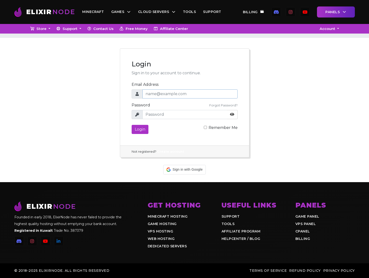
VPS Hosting (160, 231)
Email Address (145, 84)
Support (213, 12)
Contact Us (100, 28)
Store (39, 28)
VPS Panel (305, 224)
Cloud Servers (157, 12)
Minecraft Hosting (168, 216)
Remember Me (223, 127)
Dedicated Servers (167, 246)
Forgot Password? (223, 105)
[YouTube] (305, 12)
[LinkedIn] (59, 241)
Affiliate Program (241, 231)
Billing (253, 12)
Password (141, 105)
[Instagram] (290, 12)
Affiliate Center (170, 28)
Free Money (133, 28)
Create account (170, 151)
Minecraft (94, 12)
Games (122, 12)
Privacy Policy (339, 270)
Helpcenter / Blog (241, 239)
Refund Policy (305, 270)
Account (328, 28)
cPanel (302, 231)
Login (140, 129)
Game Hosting (162, 224)
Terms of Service (268, 270)
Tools (190, 12)
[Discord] (276, 12)
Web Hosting (161, 239)
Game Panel (307, 216)
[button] (184, 169)
